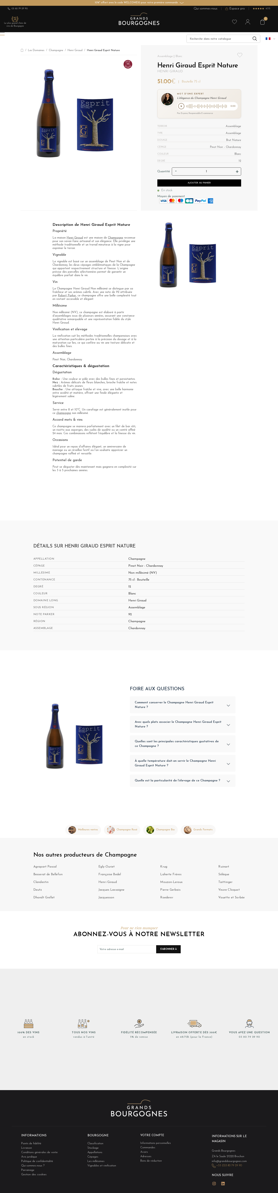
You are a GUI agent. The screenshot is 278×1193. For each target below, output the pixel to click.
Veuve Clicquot (229, 892)
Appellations (95, 1152)
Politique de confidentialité (38, 1160)
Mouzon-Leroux (171, 884)
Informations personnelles (156, 1144)
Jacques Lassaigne (111, 892)
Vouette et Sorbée (231, 899)
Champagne (115, 238)
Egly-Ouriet (106, 869)
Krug (163, 869)
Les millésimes (96, 1160)
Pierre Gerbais (170, 892)
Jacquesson (106, 899)
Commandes (148, 1148)
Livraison (26, 1148)
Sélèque (223, 876)
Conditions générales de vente (40, 1152)
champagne (63, 414)
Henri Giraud (170, 71)
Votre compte (153, 1137)
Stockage (93, 1148)
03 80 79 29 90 (18, 8)
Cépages (93, 1156)
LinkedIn (223, 1181)
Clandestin (41, 884)
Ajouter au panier (199, 183)
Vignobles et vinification (102, 1163)
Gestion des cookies (34, 1171)
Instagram (214, 1181)
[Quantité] (206, 172)
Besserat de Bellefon (48, 876)
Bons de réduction (151, 1160)
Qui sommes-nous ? (33, 1163)
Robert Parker (67, 296)
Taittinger (225, 884)
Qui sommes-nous (205, 8)
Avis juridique (29, 1156)
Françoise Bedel (109, 876)
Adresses (146, 1156)
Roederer (166, 899)
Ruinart (223, 869)
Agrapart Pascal (45, 869)
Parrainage (28, 1167)
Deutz (37, 892)
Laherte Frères (170, 876)
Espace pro (235, 8)
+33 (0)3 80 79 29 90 (230, 1165)
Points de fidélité (31, 1144)
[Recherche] (223, 39)
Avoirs (144, 1152)
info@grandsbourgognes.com (230, 1161)
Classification (95, 1144)
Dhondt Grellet (44, 899)
